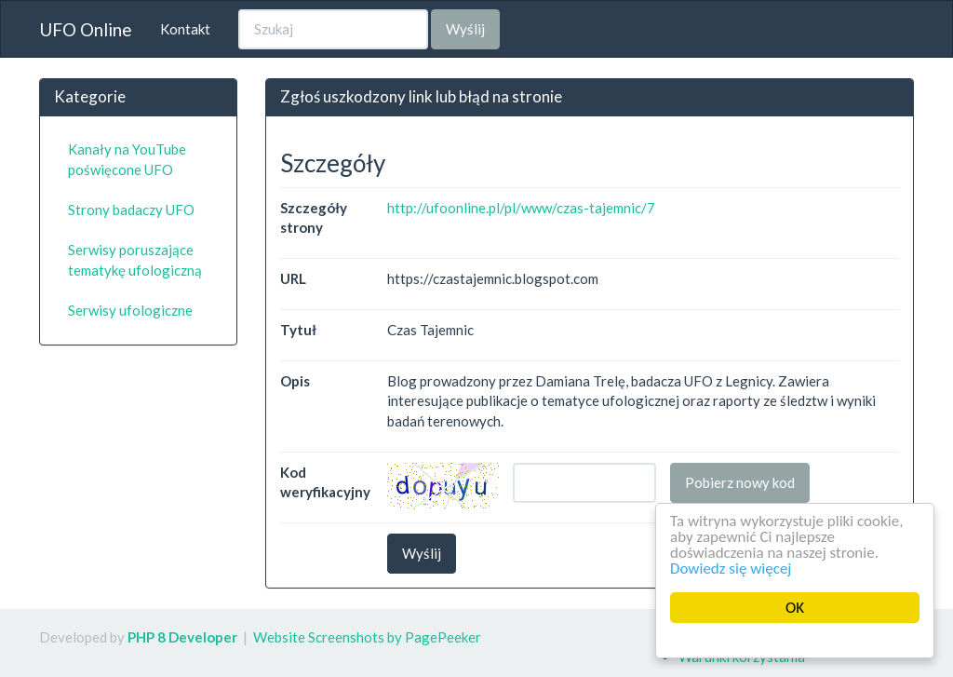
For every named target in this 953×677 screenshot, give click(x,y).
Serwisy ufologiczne (130, 310)
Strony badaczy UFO (131, 209)
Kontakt (185, 28)
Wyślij (465, 28)
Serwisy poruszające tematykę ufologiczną (135, 259)
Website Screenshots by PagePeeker (367, 637)
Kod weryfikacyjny (325, 482)
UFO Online (85, 29)
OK (794, 607)
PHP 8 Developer (182, 637)
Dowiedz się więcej (730, 568)
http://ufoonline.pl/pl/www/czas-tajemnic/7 (521, 207)
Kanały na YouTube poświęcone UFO (127, 159)
